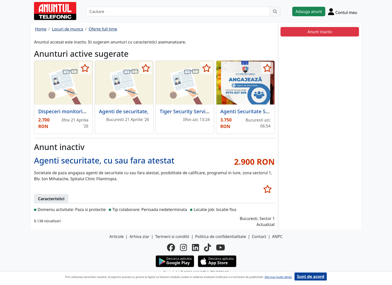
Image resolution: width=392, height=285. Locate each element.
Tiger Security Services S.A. (191, 111)
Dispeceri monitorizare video (72, 111)
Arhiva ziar (139, 236)
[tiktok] (207, 248)
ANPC (277, 236)
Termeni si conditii (172, 236)
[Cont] (342, 11)
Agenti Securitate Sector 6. (252, 111)
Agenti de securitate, (123, 111)
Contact (259, 236)
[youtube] (220, 248)
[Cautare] (178, 11)
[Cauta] (275, 11)
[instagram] (183, 248)
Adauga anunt (309, 11)
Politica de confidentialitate (220, 236)
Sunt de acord (310, 276)
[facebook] (171, 248)
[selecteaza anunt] (85, 68)
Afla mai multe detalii (278, 277)
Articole (117, 236)
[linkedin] (195, 248)
